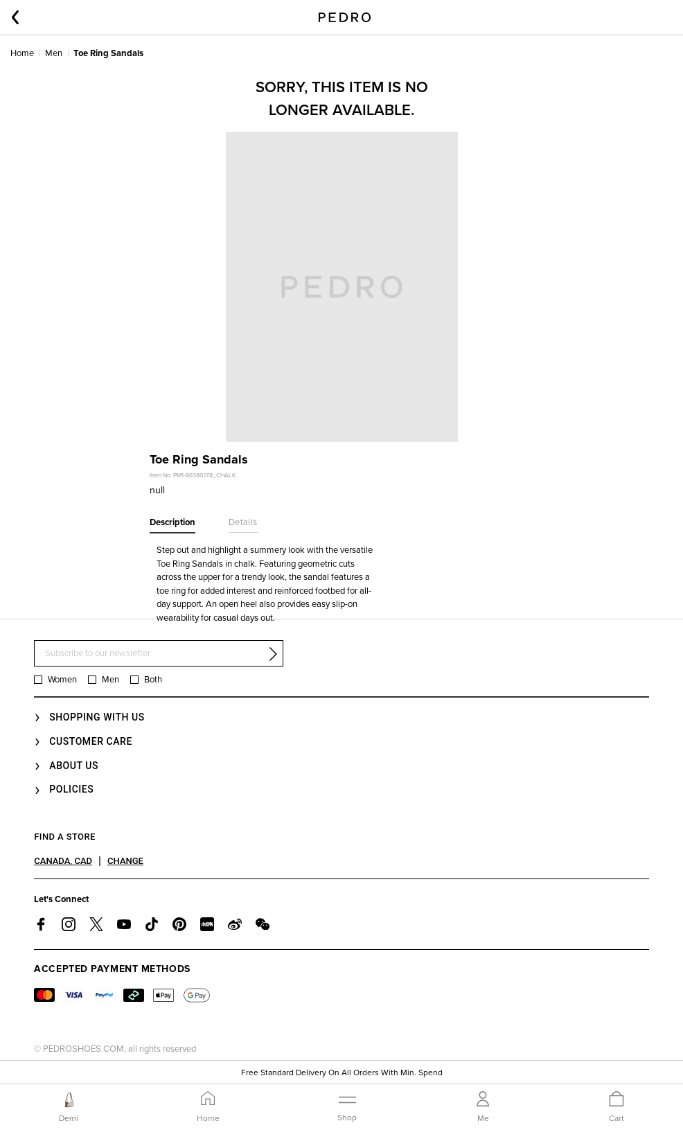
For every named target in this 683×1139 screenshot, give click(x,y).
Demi (68, 1118)
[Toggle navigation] (347, 1106)
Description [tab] (172, 522)
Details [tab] (243, 522)
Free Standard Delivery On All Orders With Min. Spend (342, 1074)
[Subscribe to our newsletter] (158, 653)
